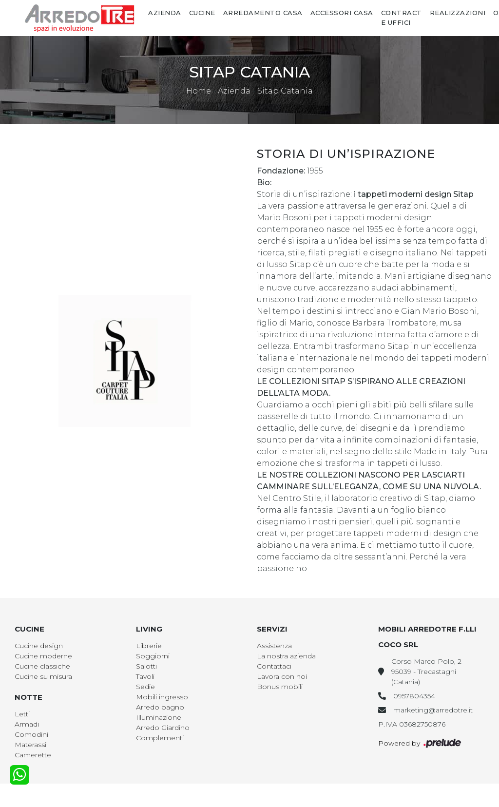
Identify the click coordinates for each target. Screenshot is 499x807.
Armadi (27, 724)
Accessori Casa (341, 13)
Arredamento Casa (263, 13)
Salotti (146, 666)
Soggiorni (153, 656)
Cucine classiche (42, 666)
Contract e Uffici (401, 17)
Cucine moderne (43, 656)
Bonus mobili (280, 686)
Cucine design (39, 645)
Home (198, 91)
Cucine (202, 13)
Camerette (33, 754)
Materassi (30, 744)
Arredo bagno (160, 707)
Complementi (160, 737)
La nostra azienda (286, 656)
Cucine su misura (43, 676)
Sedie (145, 686)
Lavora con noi (282, 676)
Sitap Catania (285, 91)
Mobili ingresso (162, 696)
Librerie (149, 645)
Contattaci (274, 666)
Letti (22, 714)
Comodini (31, 734)
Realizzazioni (458, 13)
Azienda (164, 13)
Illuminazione (158, 717)
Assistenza (274, 645)
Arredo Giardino (163, 727)
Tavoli (145, 676)
